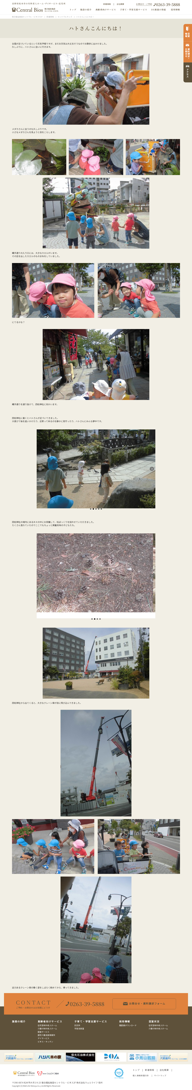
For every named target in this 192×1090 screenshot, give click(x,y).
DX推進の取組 (158, 9)
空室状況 (154, 1021)
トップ (72, 9)
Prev (40, 469)
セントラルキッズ (65, 16)
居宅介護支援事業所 (46, 1035)
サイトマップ (160, 1075)
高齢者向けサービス (106, 9)
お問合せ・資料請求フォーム (149, 1003)
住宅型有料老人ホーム (47, 1025)
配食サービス (43, 1031)
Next (152, 469)
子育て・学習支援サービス (133, 9)
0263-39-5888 (168, 4)
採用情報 (175, 9)
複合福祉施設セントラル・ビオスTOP (27, 16)
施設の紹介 (86, 9)
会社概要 (120, 4)
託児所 (77, 1025)
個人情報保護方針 (141, 1075)
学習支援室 (79, 1028)
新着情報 (107, 4)
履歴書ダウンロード (128, 1025)
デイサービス (43, 1038)
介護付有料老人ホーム (47, 1028)
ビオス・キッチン (45, 1041)
